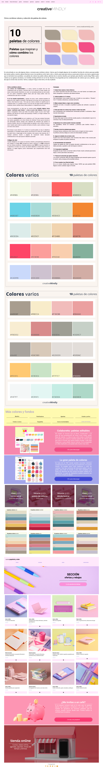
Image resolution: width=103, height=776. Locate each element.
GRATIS (63, 562)
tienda (7, 1)
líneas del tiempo (14, 1)
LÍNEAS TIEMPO (86, 562)
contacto (53, 1)
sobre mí (42, 1)
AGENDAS (40, 562)
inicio (3, 1)
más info (6, 622)
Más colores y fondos (20, 412)
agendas (37, 1)
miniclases (26, 1)
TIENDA (17, 562)
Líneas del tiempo (86, 421)
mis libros (48, 1)
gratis (20, 1)
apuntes (32, 1)
